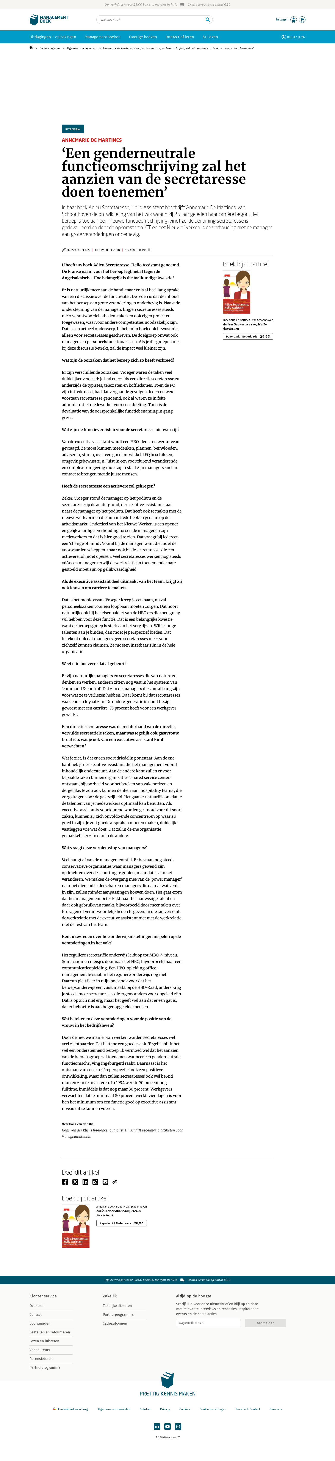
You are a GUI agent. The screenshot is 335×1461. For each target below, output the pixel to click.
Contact (36, 1315)
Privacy (165, 1409)
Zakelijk (110, 1296)
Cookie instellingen (213, 1409)
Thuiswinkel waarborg (71, 1409)
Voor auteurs (40, 1350)
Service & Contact (248, 1409)
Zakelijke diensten (117, 1306)
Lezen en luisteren (44, 1341)
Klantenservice (43, 1296)
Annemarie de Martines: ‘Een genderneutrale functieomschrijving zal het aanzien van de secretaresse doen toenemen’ (178, 48)
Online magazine (49, 48)
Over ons (37, 1306)
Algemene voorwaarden (113, 1409)
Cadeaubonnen (115, 1323)
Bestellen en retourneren (50, 1332)
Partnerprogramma (45, 1368)
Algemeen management (82, 48)
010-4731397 (296, 37)
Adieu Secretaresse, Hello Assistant (126, 207)
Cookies (184, 1409)
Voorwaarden (40, 1323)
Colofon (145, 1409)
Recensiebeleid (42, 1359)
